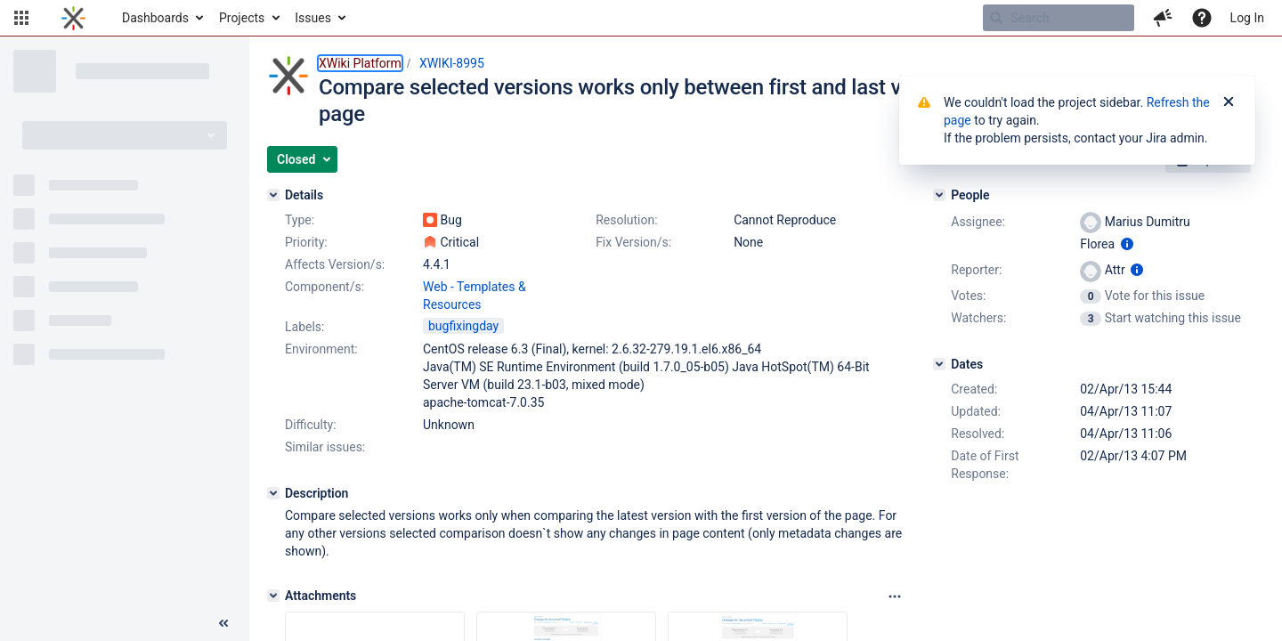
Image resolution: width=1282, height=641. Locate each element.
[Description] (273, 493)
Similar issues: (325, 447)
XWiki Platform (360, 63)
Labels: (304, 327)
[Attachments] (273, 595)
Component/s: (324, 287)
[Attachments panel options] (894, 596)
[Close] (1228, 102)
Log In (1247, 18)
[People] (939, 195)
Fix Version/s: (633, 242)
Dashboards (155, 18)
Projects (241, 18)
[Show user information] (1127, 244)
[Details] (273, 195)
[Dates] (939, 364)
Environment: (321, 349)
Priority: (306, 242)
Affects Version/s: (335, 264)
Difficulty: (311, 425)
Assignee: (978, 222)
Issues (313, 18)
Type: (299, 220)
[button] (21, 18)
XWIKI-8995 (451, 63)
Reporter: (976, 270)
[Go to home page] (73, 18)
